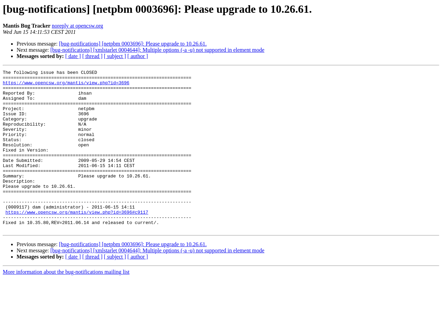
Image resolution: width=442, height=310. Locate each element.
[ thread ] (92, 56)
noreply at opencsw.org (77, 26)
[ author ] (137, 56)
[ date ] (73, 56)
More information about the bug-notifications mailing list (66, 304)
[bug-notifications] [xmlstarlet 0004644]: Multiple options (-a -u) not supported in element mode (157, 50)
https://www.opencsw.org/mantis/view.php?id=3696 (66, 86)
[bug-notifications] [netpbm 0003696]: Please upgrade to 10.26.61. (133, 44)
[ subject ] (115, 56)
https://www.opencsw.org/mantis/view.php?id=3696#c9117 (77, 241)
